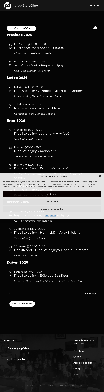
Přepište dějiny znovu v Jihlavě (37, 108)
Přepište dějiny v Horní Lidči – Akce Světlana (47, 232)
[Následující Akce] (90, 293)
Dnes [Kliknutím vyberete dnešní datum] (52, 293)
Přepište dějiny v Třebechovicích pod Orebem (48, 91)
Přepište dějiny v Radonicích (35, 151)
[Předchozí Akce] (13, 293)
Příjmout (52, 194)
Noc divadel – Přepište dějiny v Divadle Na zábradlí (52, 250)
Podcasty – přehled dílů (19, 351)
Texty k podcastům (15, 359)
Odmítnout (52, 201)
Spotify (77, 357)
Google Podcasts (83, 368)
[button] (100, 176)
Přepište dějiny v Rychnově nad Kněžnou (45, 168)
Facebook (79, 351)
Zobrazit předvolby (52, 209)
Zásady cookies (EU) (54, 386)
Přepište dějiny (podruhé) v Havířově (41, 133)
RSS (75, 374)
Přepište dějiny (38, 386)
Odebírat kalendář (22, 304)
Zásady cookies (50, 216)
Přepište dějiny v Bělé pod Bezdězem (42, 275)
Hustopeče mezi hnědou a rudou (39, 48)
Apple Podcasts (82, 362)
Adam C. (84, 386)
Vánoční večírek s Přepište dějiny (39, 65)
